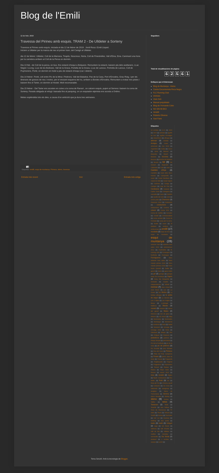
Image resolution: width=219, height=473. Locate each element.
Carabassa (155, 189)
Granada (154, 282)
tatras (164, 402)
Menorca (154, 314)
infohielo (156, 96)
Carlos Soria (155, 191)
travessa (66, 169)
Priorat (159, 359)
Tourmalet (168, 415)
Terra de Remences (158, 410)
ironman (154, 287)
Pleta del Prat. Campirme (163, 354)
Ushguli (169, 423)
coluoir (153, 210)
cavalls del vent (158, 197)
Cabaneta (154, 167)
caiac (168, 167)
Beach (166, 154)
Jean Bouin (155, 290)
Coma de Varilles (157, 213)
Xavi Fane (157, 119)
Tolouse (167, 412)
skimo (60, 169)
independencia (156, 284)
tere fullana (165, 407)
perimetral (166, 340)
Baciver (165, 151)
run (168, 380)
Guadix (165, 282)
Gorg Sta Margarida (161, 279)
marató (153, 308)
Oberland (154, 332)
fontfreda (154, 255)
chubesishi (168, 202)
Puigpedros (157, 364)
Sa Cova (166, 386)
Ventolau (165, 434)
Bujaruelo (165, 165)
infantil (167, 284)
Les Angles (166, 300)
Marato (165, 306)
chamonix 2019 (156, 202)
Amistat (165, 141)
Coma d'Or (165, 210)
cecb (168, 197)
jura (165, 290)
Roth (161, 380)
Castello (169, 194)
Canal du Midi (155, 181)
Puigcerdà (168, 359)
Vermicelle (154, 436)
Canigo (166, 183)
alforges (167, 138)
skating (166, 396)
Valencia (154, 428)
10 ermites (154, 130)
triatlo (153, 423)
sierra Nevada (156, 396)
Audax (163, 149)
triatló (161, 423)
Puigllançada (158, 362)
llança (153, 303)
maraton (162, 308)
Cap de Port (164, 186)
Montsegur (157, 322)
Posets (156, 356)
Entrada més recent (29, 177)
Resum (153, 372)
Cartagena (166, 191)
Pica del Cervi (158, 351)
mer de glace (165, 314)
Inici (81, 177)
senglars (154, 391)
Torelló (153, 415)
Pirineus (54, 169)
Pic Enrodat (155, 348)
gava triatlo (168, 271)
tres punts (165, 421)
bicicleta (165, 157)
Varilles (153, 434)
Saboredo (154, 388)
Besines (153, 157)
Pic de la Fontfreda (157, 343)
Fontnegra (165, 255)
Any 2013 (165, 146)
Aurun (170, 149)
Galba (167, 268)
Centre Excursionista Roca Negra (167, 89)
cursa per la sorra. (166, 221)
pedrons (166, 338)
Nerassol (157, 327)
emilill (32, 169)
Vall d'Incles (165, 428)
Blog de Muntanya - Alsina (164, 86)
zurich (161, 442)
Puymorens (168, 364)
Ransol (156, 367)
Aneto (166, 143)
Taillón (153, 402)
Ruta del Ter (155, 383)
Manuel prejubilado (161, 102)
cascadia (154, 194)
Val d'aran (165, 426)
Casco (162, 194)
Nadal (170, 324)
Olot (170, 332)
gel (154, 274)
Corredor (169, 213)
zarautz (153, 442)
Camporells (165, 175)
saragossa (165, 388)
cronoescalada (167, 215)
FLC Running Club (161, 93)
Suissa (166, 399)
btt (163, 162)
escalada (154, 232)
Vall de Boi (155, 431)
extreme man (155, 244)
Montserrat (168, 322)
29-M (155, 133)
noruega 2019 (156, 330)
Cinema (166, 207)
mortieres (156, 324)
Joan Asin (157, 99)
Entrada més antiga (132, 177)
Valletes (166, 431)
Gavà (159, 271)
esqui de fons (165, 232)
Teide (166, 404)
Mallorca (154, 306)
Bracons (153, 159)
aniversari (154, 146)
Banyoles (154, 154)
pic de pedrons (163, 346)
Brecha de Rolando (165, 159)
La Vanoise (166, 298)
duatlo (156, 223)
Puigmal (169, 362)
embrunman (155, 229)
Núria (167, 330)
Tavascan (154, 404)
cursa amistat (158, 218)
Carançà (166, 189)
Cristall (156, 215)
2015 (170, 130)
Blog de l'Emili (50, 15)
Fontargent (166, 252)
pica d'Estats (167, 348)
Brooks (156, 162)
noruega (166, 327)
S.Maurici (157, 386)
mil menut (162, 316)
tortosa (160, 415)
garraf (153, 271)
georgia (161, 274)
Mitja (170, 316)
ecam (164, 223)
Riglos (170, 375)
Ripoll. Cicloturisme (159, 378)
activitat (162, 133)
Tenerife (153, 407)
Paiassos (166, 335)
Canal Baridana (163, 178)
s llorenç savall (167, 383)
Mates (166, 311)
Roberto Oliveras (160, 115)
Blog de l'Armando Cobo (163, 106)
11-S (163, 130)
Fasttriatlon (162, 250)
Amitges (154, 143)
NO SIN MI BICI (160, 109)
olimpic (163, 332)
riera (152, 375)
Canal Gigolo (167, 181)
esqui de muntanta (159, 234)
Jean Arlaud (165, 287)
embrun (165, 226)
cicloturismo (155, 207)
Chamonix (166, 199)
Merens (153, 316)
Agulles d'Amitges (166, 135)
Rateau (166, 367)
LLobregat (164, 303)
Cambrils (154, 173)
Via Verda (165, 436)
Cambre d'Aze (158, 170)
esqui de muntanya (42, 169)
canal (152, 178)
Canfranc (157, 183)
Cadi (162, 167)
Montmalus (157, 319)
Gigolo (169, 276)
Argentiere (154, 149)
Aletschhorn (157, 138)
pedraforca (155, 338)
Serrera (166, 394)
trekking (153, 421)
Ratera (153, 370)
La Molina (163, 292)
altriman (154, 141)
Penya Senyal (155, 340)
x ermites (165, 439)
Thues (159, 412)
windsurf (154, 439)
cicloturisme (161, 205)
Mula (164, 324)
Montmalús (168, 319)
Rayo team (164, 370)
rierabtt (156, 112)
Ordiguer (157, 335)
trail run (156, 418)
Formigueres (156, 258)
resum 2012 (164, 372)
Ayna (156, 151)
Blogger (124, 459)
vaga (155, 426)
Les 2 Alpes (155, 300)
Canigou (154, 186)
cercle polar (155, 199)
